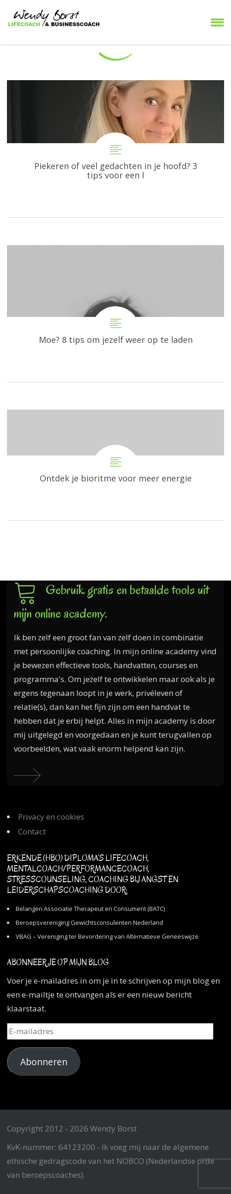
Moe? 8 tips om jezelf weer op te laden (115, 313)
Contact (32, 831)
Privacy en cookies (51, 816)
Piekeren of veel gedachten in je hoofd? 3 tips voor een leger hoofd (115, 148)
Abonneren (43, 1062)
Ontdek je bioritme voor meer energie (115, 465)
